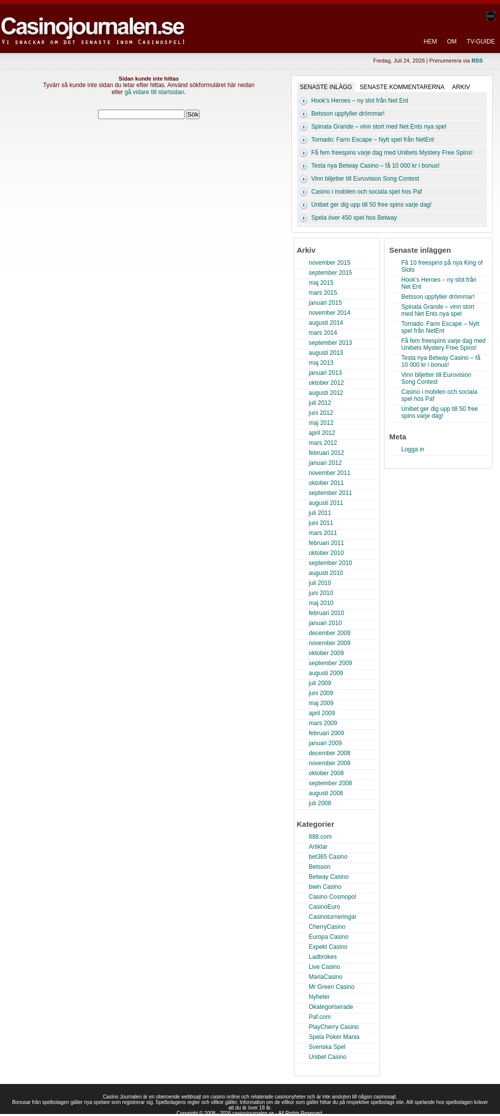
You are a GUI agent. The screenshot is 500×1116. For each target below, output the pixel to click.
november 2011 (329, 472)
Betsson (319, 866)
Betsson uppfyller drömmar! (348, 113)
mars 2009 (323, 723)
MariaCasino (325, 976)
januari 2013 (325, 372)
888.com (320, 836)
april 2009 (322, 713)
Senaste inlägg (326, 87)
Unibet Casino (327, 1056)
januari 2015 (325, 302)
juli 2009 (320, 683)
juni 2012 (321, 412)
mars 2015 (323, 292)
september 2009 (330, 663)
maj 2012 (321, 422)
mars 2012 (323, 442)
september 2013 (330, 342)
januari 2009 (325, 743)
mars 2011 (323, 532)
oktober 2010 (326, 552)
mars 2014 (323, 332)
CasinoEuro (324, 906)
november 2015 (329, 262)
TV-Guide (480, 41)
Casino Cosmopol (332, 896)
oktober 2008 (326, 773)
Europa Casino (328, 936)
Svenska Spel (327, 1046)
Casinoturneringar (332, 916)
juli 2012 (320, 402)
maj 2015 (321, 282)
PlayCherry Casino (334, 1026)
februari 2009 (326, 733)
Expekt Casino (328, 946)
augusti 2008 (326, 793)
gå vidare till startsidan (154, 92)
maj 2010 (321, 603)
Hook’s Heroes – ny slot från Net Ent (360, 100)
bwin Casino (325, 886)
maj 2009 (321, 703)
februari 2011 (326, 542)
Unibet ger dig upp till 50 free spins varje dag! (372, 204)
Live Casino (324, 966)
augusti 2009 (326, 673)
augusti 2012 (326, 392)
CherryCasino (327, 926)
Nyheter (319, 996)
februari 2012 (326, 452)
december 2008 (329, 753)
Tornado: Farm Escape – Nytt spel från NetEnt (373, 139)
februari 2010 (326, 613)
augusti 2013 (326, 352)
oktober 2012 (326, 382)
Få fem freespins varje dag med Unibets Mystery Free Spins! (392, 152)
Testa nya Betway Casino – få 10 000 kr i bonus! (376, 165)
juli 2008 (320, 803)
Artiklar (318, 846)
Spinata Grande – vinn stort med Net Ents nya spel (379, 126)
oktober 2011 (326, 482)
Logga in (413, 449)
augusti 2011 (326, 502)
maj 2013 (321, 362)
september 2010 (330, 563)
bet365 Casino (328, 856)
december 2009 (329, 633)
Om (451, 41)
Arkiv (461, 87)
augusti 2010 (326, 573)
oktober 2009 (326, 653)
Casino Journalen (94, 22)
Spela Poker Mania (334, 1036)
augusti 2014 (326, 322)
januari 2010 (325, 623)
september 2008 (330, 783)
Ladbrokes (323, 956)
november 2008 (329, 763)
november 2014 (329, 312)
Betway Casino (329, 876)
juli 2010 (320, 583)
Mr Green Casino (331, 986)
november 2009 (329, 643)
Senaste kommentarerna (402, 87)
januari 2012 (325, 462)
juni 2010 (321, 593)
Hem (430, 41)
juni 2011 (321, 522)
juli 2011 (320, 512)
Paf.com (320, 1016)
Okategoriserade (331, 1006)
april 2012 (322, 432)
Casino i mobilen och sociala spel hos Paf (367, 191)
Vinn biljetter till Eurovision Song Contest (366, 178)
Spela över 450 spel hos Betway (354, 217)
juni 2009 (321, 693)
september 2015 (330, 272)
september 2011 (330, 492)
